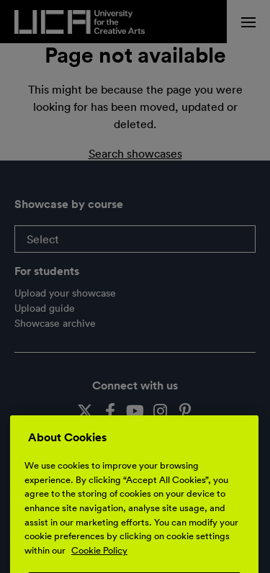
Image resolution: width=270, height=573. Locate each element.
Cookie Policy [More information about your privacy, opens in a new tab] (99, 561)
